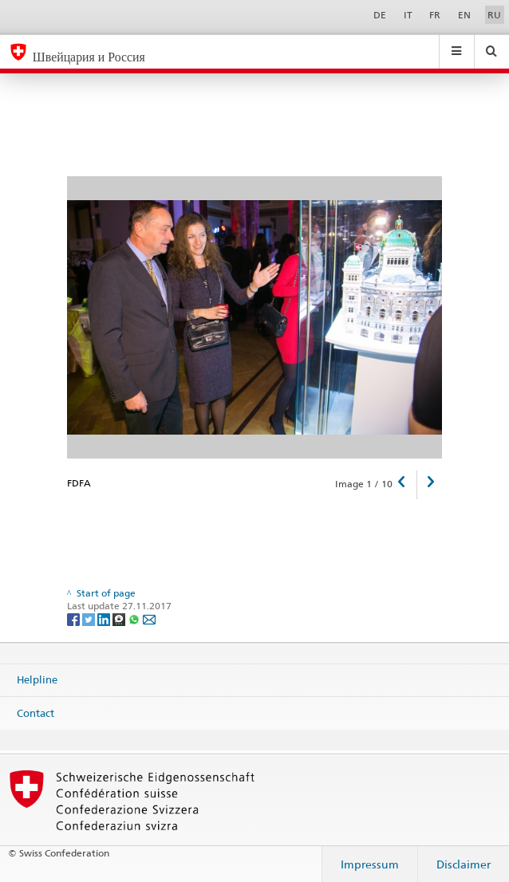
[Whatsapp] (135, 618)
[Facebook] (74, 618)
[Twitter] (89, 618)
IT (408, 15)
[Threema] (120, 618)
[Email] (149, 618)
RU (494, 15)
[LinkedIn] (104, 618)
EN (464, 15)
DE (379, 15)
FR (434, 15)
